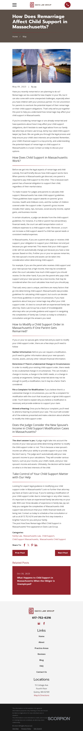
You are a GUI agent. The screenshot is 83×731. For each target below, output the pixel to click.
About (41, 642)
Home (41, 636)
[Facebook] (44, 623)
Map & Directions (41, 695)
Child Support (48, 536)
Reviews (41, 654)
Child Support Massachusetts (25, 539)
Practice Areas (41, 648)
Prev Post (20, 552)
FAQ (41, 666)
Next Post (63, 552)
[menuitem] (15, 728)
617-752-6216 (41, 618)
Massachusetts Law (32, 536)
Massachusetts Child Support (53, 539)
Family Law (17, 536)
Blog (41, 660)
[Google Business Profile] (39, 623)
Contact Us (41, 672)
